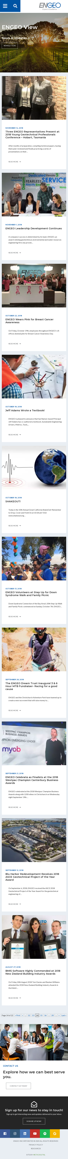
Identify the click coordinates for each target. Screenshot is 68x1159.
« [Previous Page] (22, 1015)
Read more (14, 162)
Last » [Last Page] (63, 1015)
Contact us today (18, 1086)
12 (29, 1015)
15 (41, 1015)
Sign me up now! (34, 1121)
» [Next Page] (59, 1015)
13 (33, 1015)
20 (52, 1015)
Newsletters (10, 46)
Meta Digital (39, 1155)
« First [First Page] (17, 1015)
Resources (36, 1148)
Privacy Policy (36, 1145)
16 (45, 1015)
